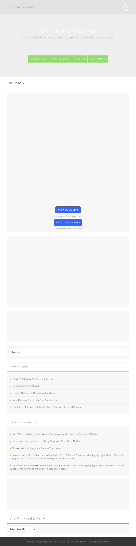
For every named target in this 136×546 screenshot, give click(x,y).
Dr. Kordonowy (37, 59)
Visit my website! (25, 7)
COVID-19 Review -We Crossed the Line (33, 379)
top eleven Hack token (24, 465)
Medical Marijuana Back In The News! (41, 448)
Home (11, 7)
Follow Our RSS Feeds (68, 222)
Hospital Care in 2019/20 (25, 385)
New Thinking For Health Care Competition (35, 400)
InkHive (52, 541)
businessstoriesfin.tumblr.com (28, 455)
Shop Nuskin (79, 59)
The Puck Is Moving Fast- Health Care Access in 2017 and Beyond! (47, 407)
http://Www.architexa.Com (26, 434)
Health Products (59, 59)
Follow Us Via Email (68, 209)
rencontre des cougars (24, 441)
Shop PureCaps (98, 59)
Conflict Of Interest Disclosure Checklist (33, 393)
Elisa (14, 448)
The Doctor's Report (68, 30)
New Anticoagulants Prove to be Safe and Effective (71, 434)
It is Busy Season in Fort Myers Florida (60, 441)
